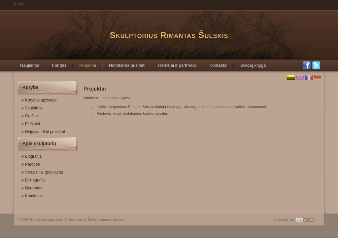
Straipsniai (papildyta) (42, 171)
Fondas (56, 63)
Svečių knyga (250, 63)
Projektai (84, 63)
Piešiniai (30, 123)
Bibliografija (33, 179)
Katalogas (32, 195)
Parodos (30, 163)
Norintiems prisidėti (124, 63)
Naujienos (26, 63)
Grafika (29, 115)
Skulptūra (31, 107)
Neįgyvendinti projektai (43, 131)
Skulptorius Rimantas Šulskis (169, 35)
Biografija (31, 155)
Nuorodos (31, 187)
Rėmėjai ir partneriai (174, 63)
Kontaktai (215, 63)
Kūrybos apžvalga (38, 99)
